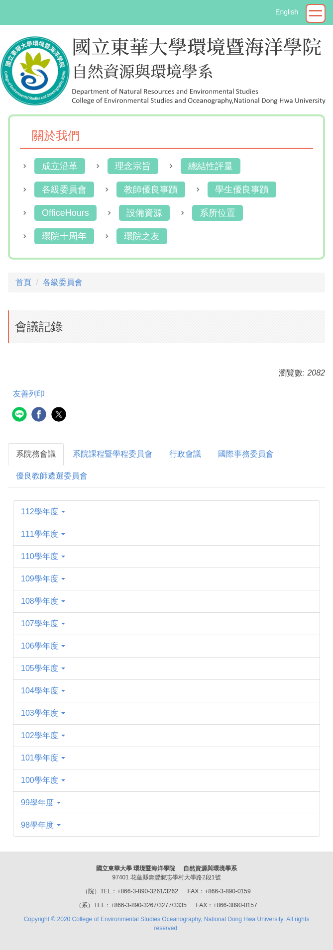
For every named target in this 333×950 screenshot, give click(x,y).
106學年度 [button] (43, 646)
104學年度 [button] (43, 690)
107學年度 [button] (43, 623)
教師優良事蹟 (151, 189)
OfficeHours (65, 213)
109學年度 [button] (43, 578)
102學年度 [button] (43, 735)
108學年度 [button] (43, 601)
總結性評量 (210, 166)
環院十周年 (64, 236)
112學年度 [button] (43, 511)
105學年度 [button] (43, 668)
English (286, 12)
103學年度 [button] (43, 713)
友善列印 (29, 393)
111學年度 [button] (43, 534)
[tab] (36, 454)
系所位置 (217, 213)
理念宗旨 (133, 166)
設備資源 (144, 213)
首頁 (23, 282)
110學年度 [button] (43, 556)
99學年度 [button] (41, 802)
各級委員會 (64, 189)
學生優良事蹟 (242, 189)
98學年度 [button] (41, 825)
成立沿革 (60, 166)
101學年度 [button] (43, 758)
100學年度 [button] (43, 780)
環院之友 (142, 236)
